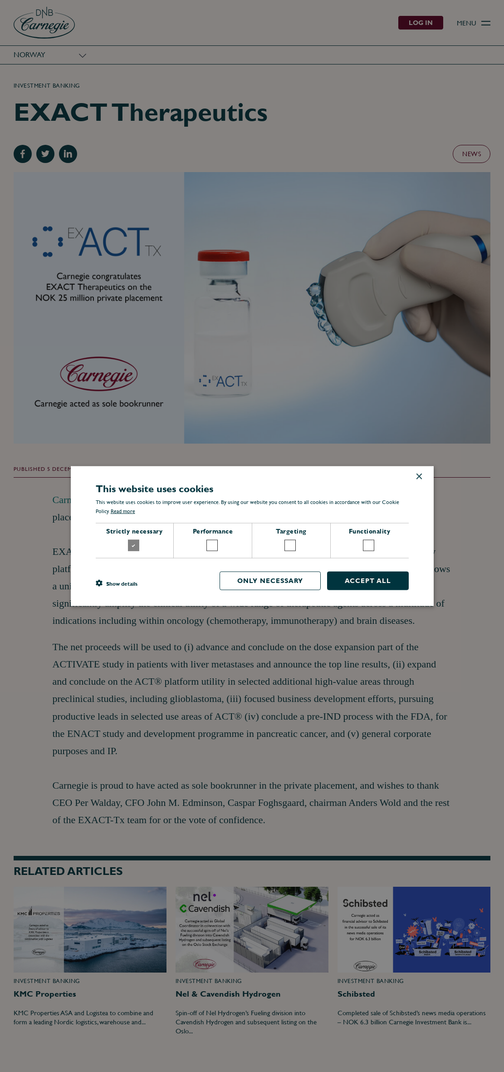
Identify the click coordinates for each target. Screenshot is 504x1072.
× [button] (419, 476)
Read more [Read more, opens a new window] (123, 511)
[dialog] (252, 536)
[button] (116, 583)
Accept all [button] (368, 580)
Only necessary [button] (270, 580)
